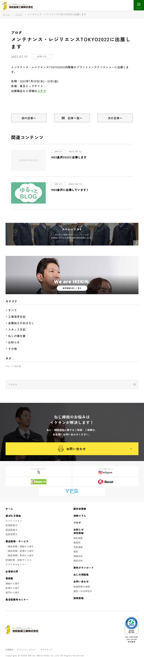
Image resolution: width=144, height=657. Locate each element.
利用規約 (10, 649)
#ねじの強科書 (13, 366)
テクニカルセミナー (16, 564)
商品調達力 (11, 529)
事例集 (9, 578)
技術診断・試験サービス (19, 560)
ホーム (6, 14)
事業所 (77, 542)
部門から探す (13, 592)
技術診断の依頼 (81, 586)
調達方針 (78, 560)
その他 (12, 349)
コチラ (41, 91)
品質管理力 (11, 534)
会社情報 (78, 533)
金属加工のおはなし (21, 323)
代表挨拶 (78, 547)
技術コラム (79, 515)
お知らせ (14, 342)
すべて (12, 310)
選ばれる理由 (13, 515)
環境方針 (78, 556)
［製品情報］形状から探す (20, 555)
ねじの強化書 (17, 336)
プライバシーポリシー (27, 649)
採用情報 (78, 598)
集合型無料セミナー (17, 599)
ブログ (18, 14)
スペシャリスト (14, 520)
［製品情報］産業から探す (20, 551)
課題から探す (13, 583)
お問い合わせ (72, 449)
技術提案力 (11, 525)
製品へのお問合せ (82, 591)
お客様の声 (12, 571)
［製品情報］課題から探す (20, 546)
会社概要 (78, 538)
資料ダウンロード (83, 567)
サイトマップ (47, 649)
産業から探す (13, 588)
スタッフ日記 (17, 329)
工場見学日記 (17, 316)
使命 (75, 551)
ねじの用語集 (81, 574)
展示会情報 (79, 508)
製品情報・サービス (17, 541)
